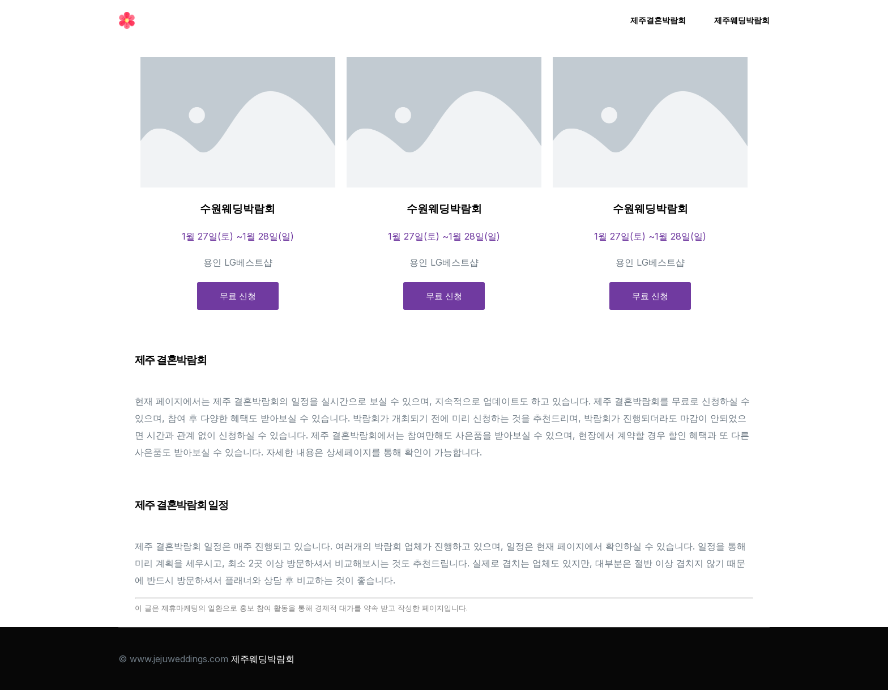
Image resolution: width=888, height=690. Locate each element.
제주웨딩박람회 (262, 659)
